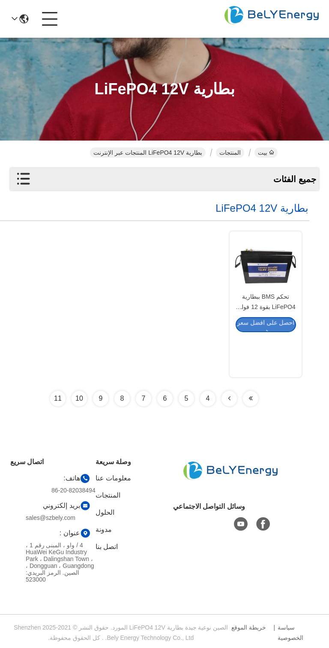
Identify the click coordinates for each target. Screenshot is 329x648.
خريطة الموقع (248, 627)
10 (79, 398)
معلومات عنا (113, 478)
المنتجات (230, 152)
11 (58, 398)
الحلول (105, 512)
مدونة (104, 529)
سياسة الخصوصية (290, 632)
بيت (266, 152)
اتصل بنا (107, 546)
